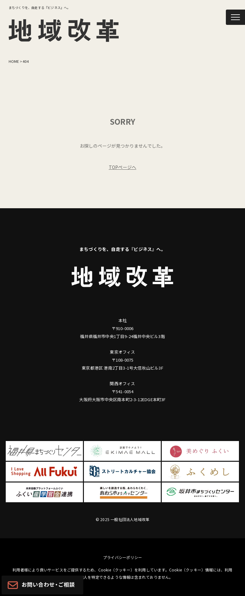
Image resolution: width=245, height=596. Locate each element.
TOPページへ (122, 167)
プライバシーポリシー (122, 557)
